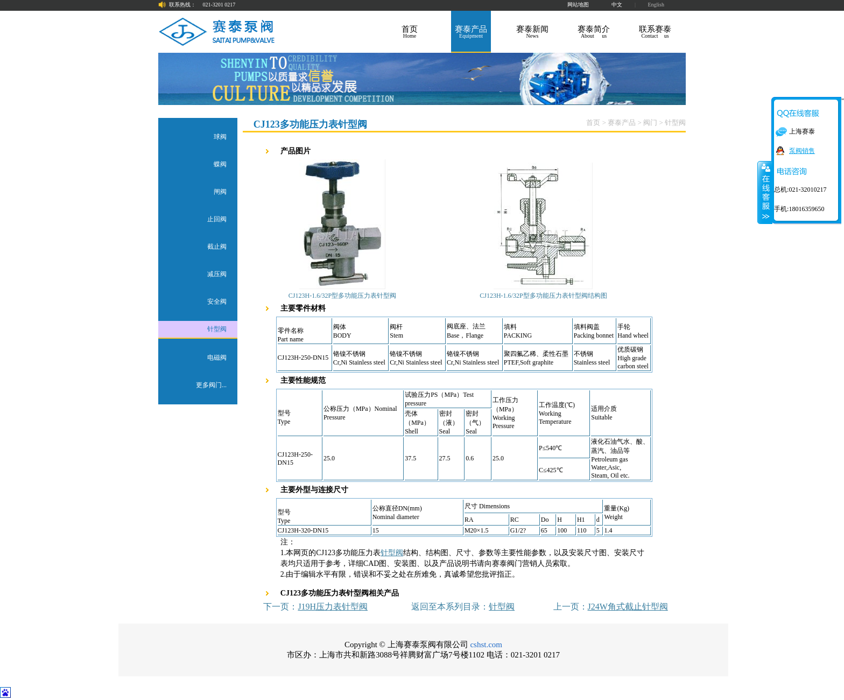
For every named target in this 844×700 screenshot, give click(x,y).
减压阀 (217, 274)
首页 (593, 122)
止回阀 (217, 219)
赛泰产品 (622, 122)
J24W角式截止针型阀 (628, 606)
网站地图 (578, 5)
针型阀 (217, 329)
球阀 (220, 137)
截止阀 (217, 246)
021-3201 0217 (219, 5)
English (656, 5)
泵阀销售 (802, 151)
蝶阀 (220, 164)
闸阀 (220, 191)
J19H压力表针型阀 (333, 606)
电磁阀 (217, 357)
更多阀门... (211, 385)
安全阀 (217, 301)
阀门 (650, 122)
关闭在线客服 (764, 192)
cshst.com (486, 644)
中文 (616, 5)
